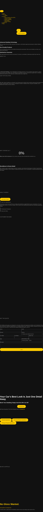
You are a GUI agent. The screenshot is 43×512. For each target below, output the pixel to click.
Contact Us (4, 22)
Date (1, 339)
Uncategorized (8, 508)
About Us (4, 14)
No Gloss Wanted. (9, 505)
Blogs (3, 23)
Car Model (16, 336)
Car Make (2, 336)
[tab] (6, 420)
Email (23, 329)
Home (3, 13)
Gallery (5, 15)
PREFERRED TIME (25, 339)
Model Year (31, 336)
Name (1, 329)
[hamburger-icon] (1, 11)
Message (2, 342)
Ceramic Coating (7, 18)
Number (1, 333)
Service (23, 333)
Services (4, 16)
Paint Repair (6, 20)
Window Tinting (7, 21)
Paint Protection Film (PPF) (9, 17)
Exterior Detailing (7, 19)
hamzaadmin (2, 508)
